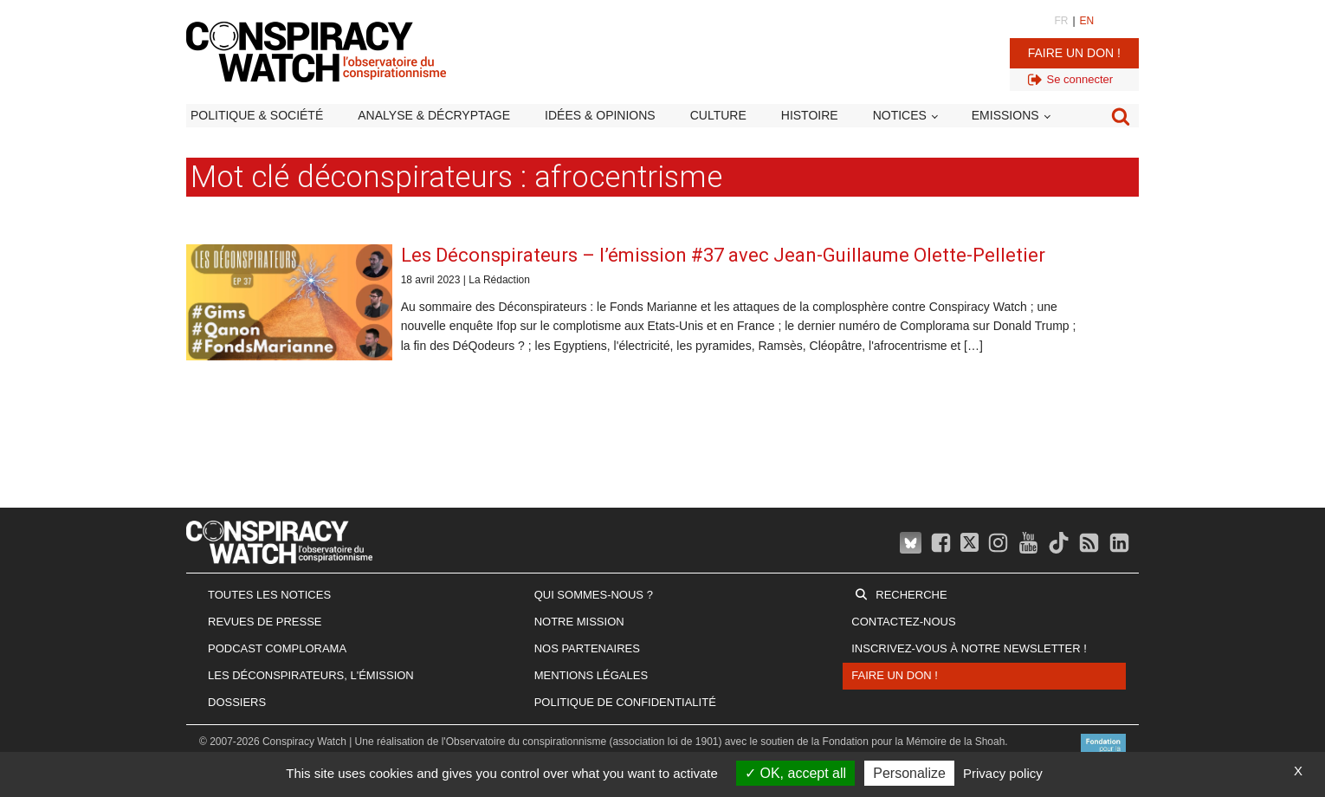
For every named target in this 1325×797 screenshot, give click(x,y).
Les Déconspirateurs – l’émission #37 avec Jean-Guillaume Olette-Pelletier (723, 255)
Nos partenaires (587, 648)
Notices (900, 115)
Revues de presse (265, 621)
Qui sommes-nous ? (593, 594)
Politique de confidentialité (625, 702)
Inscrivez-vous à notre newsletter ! (969, 648)
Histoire (809, 115)
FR (1061, 21)
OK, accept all (795, 773)
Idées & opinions (600, 115)
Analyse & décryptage (434, 115)
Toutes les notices (269, 594)
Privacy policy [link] (1003, 773)
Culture (718, 115)
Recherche (911, 594)
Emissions (1005, 115)
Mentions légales (591, 675)
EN (1087, 21)
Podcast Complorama (277, 648)
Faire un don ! (1074, 53)
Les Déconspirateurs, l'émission (311, 675)
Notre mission (579, 621)
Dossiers (237, 702)
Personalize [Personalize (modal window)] (909, 773)
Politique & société (257, 115)
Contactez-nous (903, 621)
